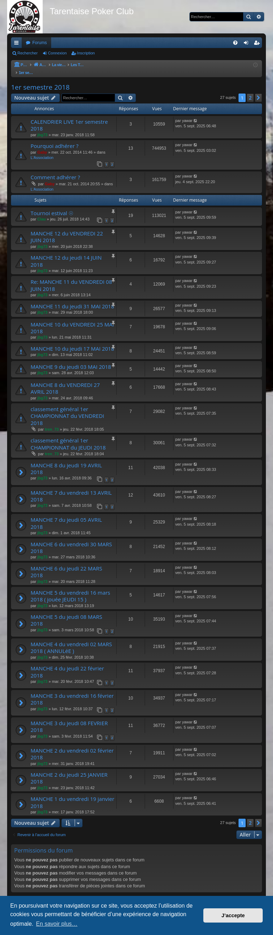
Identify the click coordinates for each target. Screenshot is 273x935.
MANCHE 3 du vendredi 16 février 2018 (72, 692)
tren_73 (52, 422)
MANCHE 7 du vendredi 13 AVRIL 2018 (71, 489)
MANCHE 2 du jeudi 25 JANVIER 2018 (69, 771)
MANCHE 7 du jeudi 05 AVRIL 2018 (66, 516)
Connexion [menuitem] (247, 44)
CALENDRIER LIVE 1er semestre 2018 (69, 118)
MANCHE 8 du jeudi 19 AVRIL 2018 (66, 461)
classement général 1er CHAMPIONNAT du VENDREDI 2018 (67, 408)
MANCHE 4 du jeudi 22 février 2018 (67, 664)
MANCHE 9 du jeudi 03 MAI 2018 (71, 359)
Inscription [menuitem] (258, 44)
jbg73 (42, 128)
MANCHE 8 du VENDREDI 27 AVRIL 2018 (65, 381)
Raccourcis (18, 44)
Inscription (86, 53)
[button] (258, 90)
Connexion (57, 53)
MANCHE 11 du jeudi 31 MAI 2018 (72, 299)
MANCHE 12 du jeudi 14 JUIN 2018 (66, 254)
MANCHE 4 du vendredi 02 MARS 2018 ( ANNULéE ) (71, 640)
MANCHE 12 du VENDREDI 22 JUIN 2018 (67, 230)
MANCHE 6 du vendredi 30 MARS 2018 (71, 540)
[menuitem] (235, 42)
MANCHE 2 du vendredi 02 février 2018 (72, 747)
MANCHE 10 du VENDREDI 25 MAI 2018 (72, 321)
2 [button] (250, 90)
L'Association (42, 150)
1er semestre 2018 (40, 80)
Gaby (42, 145)
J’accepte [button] (233, 915)
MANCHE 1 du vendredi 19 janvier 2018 (72, 795)
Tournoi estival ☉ (52, 205)
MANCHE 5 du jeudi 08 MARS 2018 (66, 613)
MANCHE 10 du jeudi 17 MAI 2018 (72, 341)
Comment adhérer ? (55, 170)
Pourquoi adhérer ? (55, 138)
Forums (39, 42)
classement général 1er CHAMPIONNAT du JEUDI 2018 (68, 436)
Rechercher (27, 53)
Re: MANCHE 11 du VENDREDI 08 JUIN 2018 (71, 278)
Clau (41, 212)
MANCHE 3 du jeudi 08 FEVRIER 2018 (69, 719)
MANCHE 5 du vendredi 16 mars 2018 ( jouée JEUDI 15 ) (70, 589)
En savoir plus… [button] (56, 924)
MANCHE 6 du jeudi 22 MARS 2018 (66, 565)
